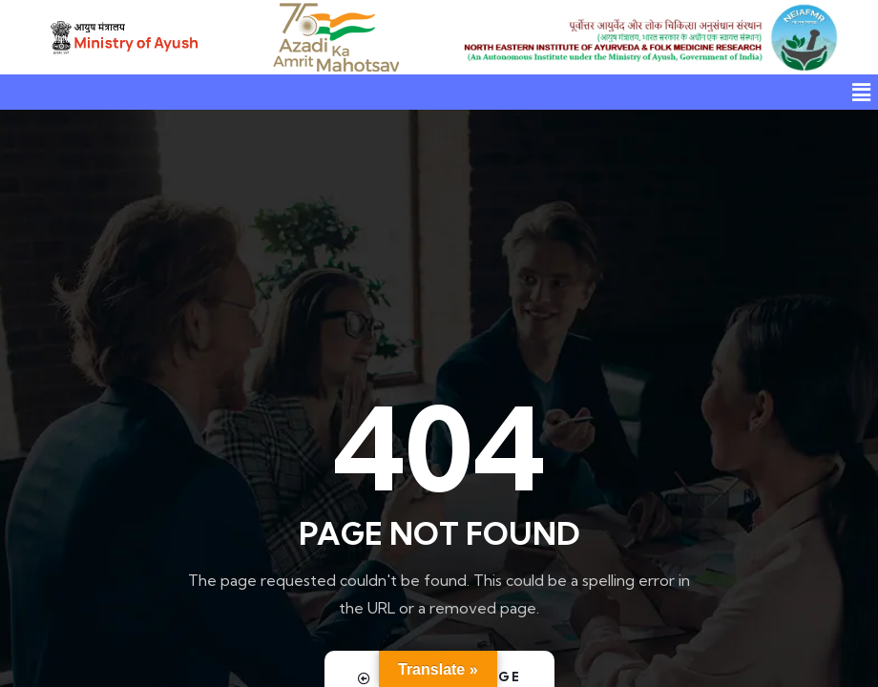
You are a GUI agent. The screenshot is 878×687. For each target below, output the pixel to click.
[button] (862, 92)
